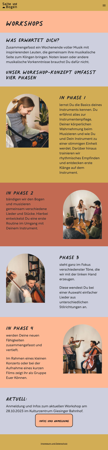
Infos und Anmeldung (54, 420)
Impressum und (48, 444)
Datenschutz (61, 444)
